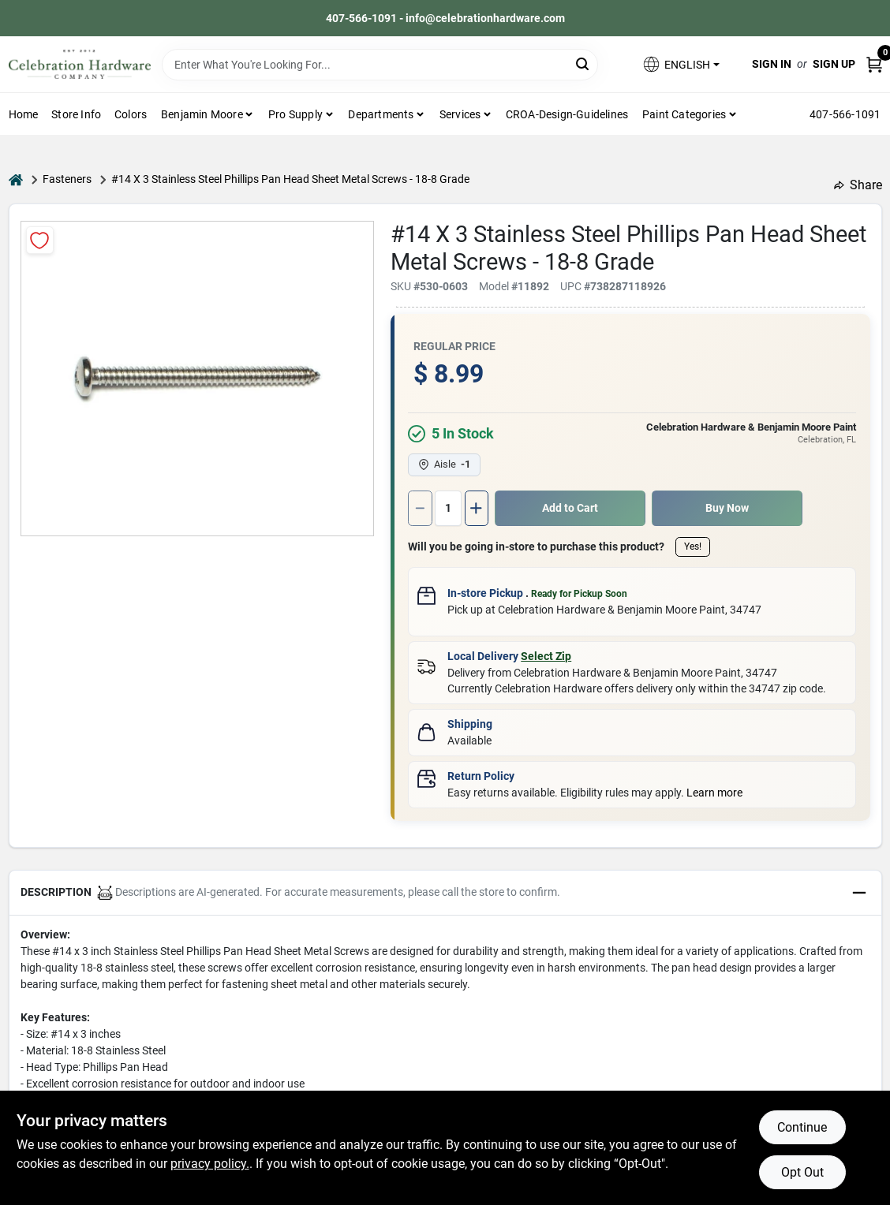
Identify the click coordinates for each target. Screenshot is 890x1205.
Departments (380, 114)
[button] (680, 64)
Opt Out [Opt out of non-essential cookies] (802, 1172)
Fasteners (67, 179)
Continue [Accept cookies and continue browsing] (802, 1127)
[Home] (16, 179)
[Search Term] (380, 64)
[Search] (583, 63)
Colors (130, 114)
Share (858, 184)
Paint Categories (684, 114)
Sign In (771, 64)
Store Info (76, 114)
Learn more (714, 792)
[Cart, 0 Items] (874, 64)
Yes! (692, 546)
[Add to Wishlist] (40, 240)
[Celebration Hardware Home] (80, 64)
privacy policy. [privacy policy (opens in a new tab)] (209, 1163)
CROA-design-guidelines (567, 114)
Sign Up (834, 64)
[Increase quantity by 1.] (476, 508)
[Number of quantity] (448, 508)
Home (24, 114)
